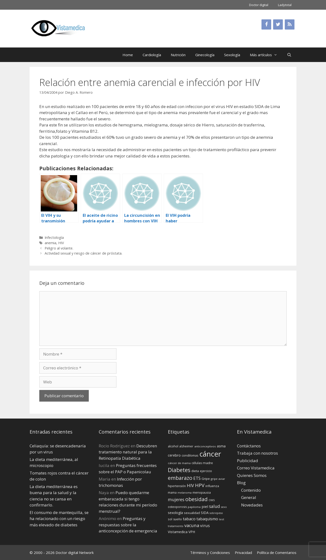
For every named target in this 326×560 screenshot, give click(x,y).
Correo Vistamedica (256, 468)
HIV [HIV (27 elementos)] (190, 485)
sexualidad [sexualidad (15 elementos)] (192, 513)
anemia (50, 243)
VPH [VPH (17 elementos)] (191, 531)
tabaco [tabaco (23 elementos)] (189, 518)
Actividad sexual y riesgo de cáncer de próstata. (83, 253)
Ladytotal (285, 5)
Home (127, 54)
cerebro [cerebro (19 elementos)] (174, 455)
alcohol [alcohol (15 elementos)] (173, 446)
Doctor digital (258, 5)
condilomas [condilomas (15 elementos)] (190, 455)
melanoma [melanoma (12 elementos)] (185, 492)
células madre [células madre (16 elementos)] (202, 463)
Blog (241, 482)
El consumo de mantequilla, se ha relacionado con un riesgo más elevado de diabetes (59, 519)
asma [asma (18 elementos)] (221, 446)
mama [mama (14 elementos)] (172, 492)
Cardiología (152, 54)
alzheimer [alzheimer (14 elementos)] (186, 446)
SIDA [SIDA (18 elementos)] (205, 512)
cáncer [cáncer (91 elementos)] (210, 454)
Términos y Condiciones (210, 552)
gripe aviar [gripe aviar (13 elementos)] (218, 479)
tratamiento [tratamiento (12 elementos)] (175, 526)
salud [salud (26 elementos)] (214, 506)
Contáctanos (249, 446)
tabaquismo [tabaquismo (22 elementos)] (207, 518)
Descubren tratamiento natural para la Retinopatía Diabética (128, 452)
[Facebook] (266, 24)
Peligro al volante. (59, 248)
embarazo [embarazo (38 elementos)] (180, 477)
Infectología (54, 237)
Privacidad (243, 552)
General (248, 497)
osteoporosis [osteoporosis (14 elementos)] (177, 507)
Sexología (232, 54)
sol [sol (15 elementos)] (170, 519)
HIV (61, 243)
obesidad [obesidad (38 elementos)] (196, 499)
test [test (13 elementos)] (221, 519)
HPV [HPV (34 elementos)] (199, 485)
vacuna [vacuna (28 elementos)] (191, 525)
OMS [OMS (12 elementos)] (212, 500)
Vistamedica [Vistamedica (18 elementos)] (177, 531)
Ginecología (204, 54)
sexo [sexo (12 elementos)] (224, 507)
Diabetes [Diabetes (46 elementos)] (179, 470)
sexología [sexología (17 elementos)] (175, 512)
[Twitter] (278, 24)
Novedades (252, 505)
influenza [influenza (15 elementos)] (212, 486)
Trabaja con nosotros (257, 453)
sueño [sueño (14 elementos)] (177, 519)
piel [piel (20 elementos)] (205, 506)
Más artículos (266, 54)
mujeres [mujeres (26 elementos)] (176, 499)
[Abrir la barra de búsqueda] (289, 54)
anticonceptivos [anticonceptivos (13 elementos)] (205, 446)
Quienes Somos (252, 475)
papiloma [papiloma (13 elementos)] (194, 507)
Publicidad (247, 460)
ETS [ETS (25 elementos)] (197, 478)
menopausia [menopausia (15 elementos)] (202, 492)
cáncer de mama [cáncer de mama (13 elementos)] (179, 463)
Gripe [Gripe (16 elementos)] (206, 478)
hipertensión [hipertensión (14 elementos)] (177, 486)
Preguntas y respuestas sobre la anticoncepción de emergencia (128, 525)
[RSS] (289, 24)
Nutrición (178, 54)
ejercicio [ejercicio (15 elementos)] (206, 471)
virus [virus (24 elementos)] (205, 525)
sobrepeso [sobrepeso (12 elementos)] (216, 513)
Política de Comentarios (276, 552)
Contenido (251, 490)
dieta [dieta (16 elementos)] (195, 471)
